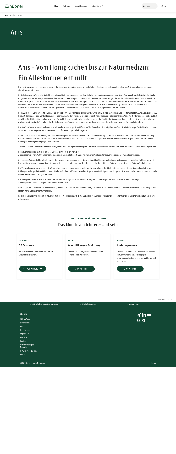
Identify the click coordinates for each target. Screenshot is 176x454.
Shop (56, 6)
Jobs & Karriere (81, 6)
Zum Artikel (81, 356)
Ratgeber (66, 6)
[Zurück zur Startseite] (6, 14)
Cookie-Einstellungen (39, 450)
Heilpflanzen (13, 15)
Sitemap (153, 450)
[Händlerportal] (163, 6)
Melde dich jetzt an (32, 356)
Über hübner (97, 6)
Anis (21, 15)
